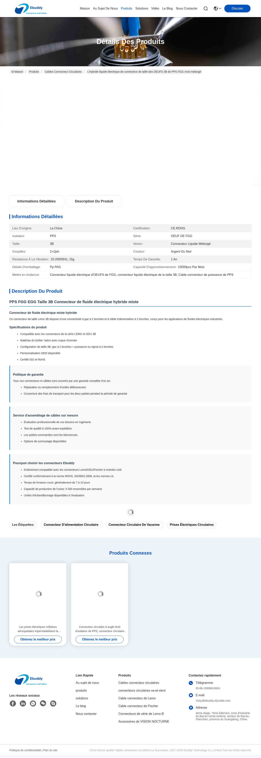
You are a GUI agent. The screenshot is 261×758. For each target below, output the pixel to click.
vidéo (155, 8)
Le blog (81, 706)
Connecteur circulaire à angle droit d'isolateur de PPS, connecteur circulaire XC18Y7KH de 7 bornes (99, 629)
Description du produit (94, 201)
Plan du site (50, 750)
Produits (34, 71)
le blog (167, 8)
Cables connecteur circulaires (63, 71)
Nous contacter (86, 713)
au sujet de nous (105, 8)
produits (126, 8)
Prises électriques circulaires (192, 524)
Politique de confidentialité (25, 750)
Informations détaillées (36, 201)
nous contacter (186, 8)
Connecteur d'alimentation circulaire (71, 524)
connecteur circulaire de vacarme (134, 524)
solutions (141, 8)
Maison (85, 8)
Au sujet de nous (87, 682)
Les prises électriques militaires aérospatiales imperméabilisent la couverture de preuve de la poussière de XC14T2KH (38, 629)
